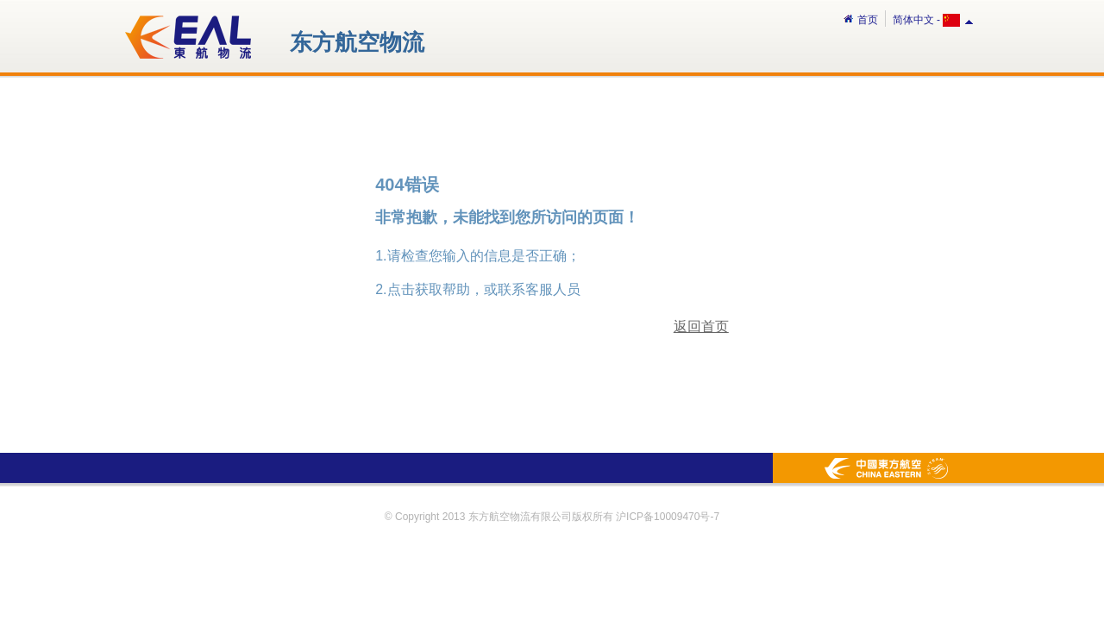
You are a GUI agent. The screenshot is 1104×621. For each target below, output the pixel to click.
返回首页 (701, 326)
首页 (861, 20)
